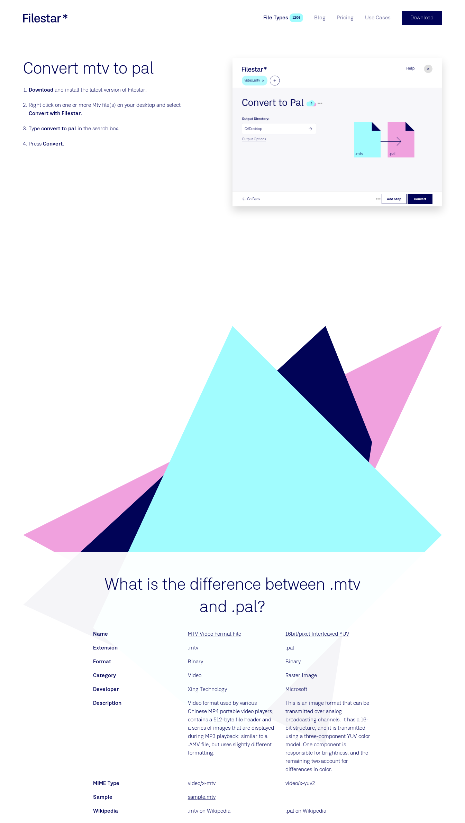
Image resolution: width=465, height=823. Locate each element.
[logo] (45, 17)
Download (41, 90)
